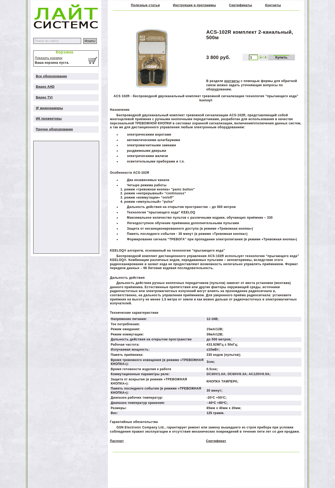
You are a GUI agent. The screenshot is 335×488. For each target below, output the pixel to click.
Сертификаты (240, 5)
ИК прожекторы (49, 118)
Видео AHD (45, 87)
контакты (232, 81)
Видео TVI (44, 97)
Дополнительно (42, 138)
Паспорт (117, 441)
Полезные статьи (145, 5)
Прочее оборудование (54, 129)
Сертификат (216, 441)
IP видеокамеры (49, 108)
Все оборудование (51, 76)
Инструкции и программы (194, 5)
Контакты (273, 5)
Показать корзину (49, 58)
